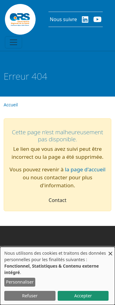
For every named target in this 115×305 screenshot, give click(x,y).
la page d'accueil (85, 169)
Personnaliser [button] (20, 282)
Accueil (11, 105)
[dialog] (57, 276)
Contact (58, 200)
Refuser (29, 296)
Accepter (83, 296)
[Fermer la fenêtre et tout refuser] (110, 250)
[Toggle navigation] (13, 42)
